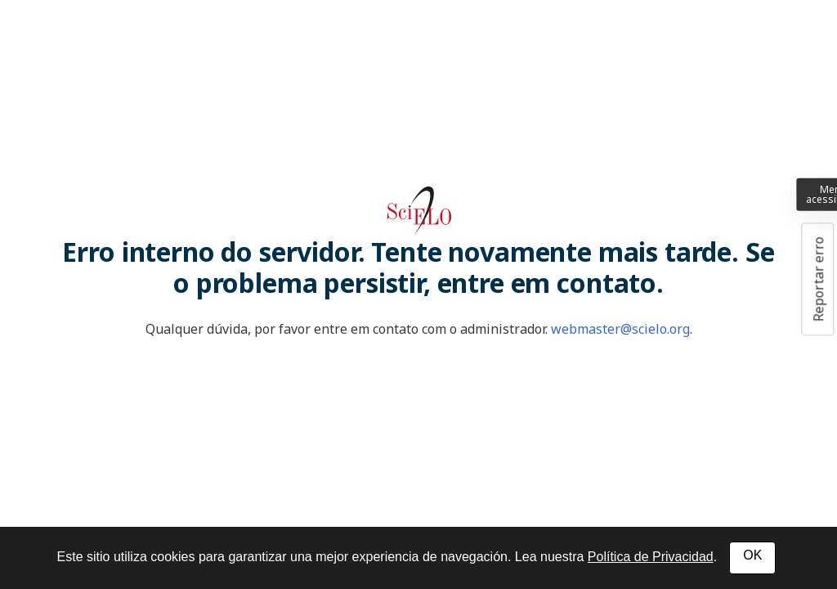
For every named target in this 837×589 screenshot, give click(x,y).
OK (752, 555)
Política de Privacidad (651, 557)
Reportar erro (818, 278)
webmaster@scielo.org (620, 329)
